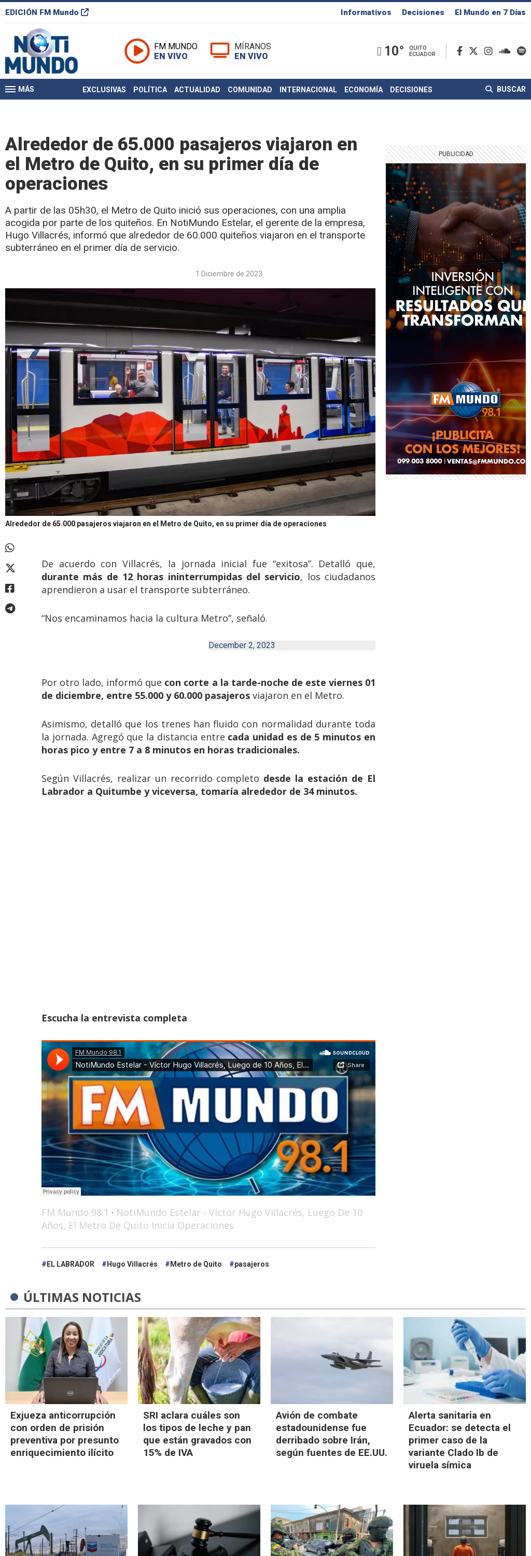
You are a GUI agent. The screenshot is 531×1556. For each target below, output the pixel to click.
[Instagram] (490, 51)
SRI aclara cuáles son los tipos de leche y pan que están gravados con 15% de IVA (197, 1434)
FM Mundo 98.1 (75, 1212)
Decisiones (423, 12)
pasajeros (251, 1264)
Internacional (308, 90)
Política (150, 90)
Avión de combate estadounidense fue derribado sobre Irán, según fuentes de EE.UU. (331, 1434)
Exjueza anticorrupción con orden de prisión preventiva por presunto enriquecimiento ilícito (64, 1434)
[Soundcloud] (507, 51)
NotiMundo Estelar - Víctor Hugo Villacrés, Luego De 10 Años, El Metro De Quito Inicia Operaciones (201, 1218)
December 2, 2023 (241, 645)
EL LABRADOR (70, 1264)
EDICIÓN (47, 12)
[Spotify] (521, 51)
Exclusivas (104, 90)
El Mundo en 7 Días (490, 12)
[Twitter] (475, 51)
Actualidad (197, 90)
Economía (363, 90)
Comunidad (250, 90)
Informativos (366, 12)
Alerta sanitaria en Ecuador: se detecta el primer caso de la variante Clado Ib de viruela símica (460, 1440)
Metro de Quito (196, 1264)
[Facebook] (462, 51)
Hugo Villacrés (132, 1264)
